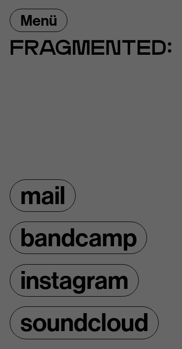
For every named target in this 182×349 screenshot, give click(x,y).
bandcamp (78, 238)
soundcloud (84, 322)
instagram (74, 280)
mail (43, 195)
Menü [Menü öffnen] (38, 21)
